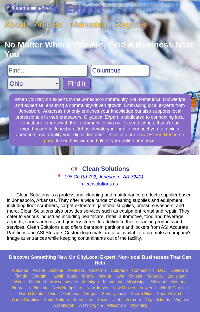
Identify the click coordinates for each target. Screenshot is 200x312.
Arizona (56, 270)
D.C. (162, 270)
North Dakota (31, 293)
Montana (178, 282)
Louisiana (177, 276)
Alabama (20, 270)
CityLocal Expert (53, 8)
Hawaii (57, 276)
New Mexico (124, 288)
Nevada (41, 288)
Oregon (90, 293)
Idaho (72, 276)
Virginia (181, 299)
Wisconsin (116, 305)
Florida (21, 276)
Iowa (119, 276)
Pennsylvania (114, 293)
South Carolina (26, 299)
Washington (63, 305)
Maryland (37, 282)
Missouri (158, 282)
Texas (102, 299)
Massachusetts (64, 282)
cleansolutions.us (100, 184)
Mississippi (136, 282)
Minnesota (112, 282)
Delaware (179, 270)
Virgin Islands (157, 299)
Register (130, 24)
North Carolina (174, 288)
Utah (117, 299)
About (15, 24)
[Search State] (33, 83)
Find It (76, 83)
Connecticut (143, 270)
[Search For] (47, 70)
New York (148, 288)
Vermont (133, 299)
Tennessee (83, 299)
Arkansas (76, 270)
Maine (19, 282)
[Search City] (120, 70)
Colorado (119, 270)
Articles (48, 24)
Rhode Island (169, 293)
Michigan (90, 282)
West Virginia (90, 305)
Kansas (135, 276)
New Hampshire (67, 288)
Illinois (87, 276)
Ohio (52, 293)
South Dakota (56, 299)
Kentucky (155, 276)
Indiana (104, 276)
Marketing (88, 24)
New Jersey (97, 288)
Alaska (39, 270)
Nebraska (21, 288)
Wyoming (139, 305)
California (98, 270)
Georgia (39, 276)
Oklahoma (69, 293)
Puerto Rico (142, 293)
